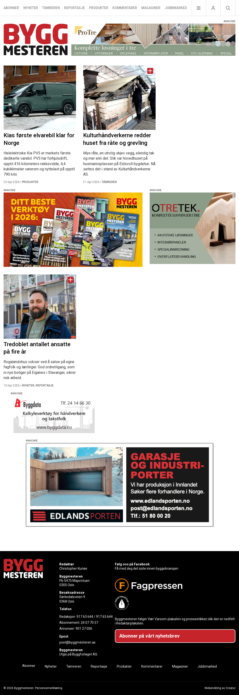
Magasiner (150, 8)
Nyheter (30, 8)
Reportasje (74, 8)
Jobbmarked (176, 8)
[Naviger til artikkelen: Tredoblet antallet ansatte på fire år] (40, 306)
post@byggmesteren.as (77, 642)
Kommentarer (124, 8)
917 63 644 (84, 617)
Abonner (11, 8)
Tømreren (51, 8)
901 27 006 (84, 628)
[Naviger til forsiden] (36, 40)
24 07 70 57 (89, 622)
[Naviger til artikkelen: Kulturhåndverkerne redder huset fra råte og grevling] (119, 98)
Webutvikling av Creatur (219, 688)
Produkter (98, 8)
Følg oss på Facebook (132, 564)
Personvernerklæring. (49, 688)
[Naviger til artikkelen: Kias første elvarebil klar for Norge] (40, 98)
